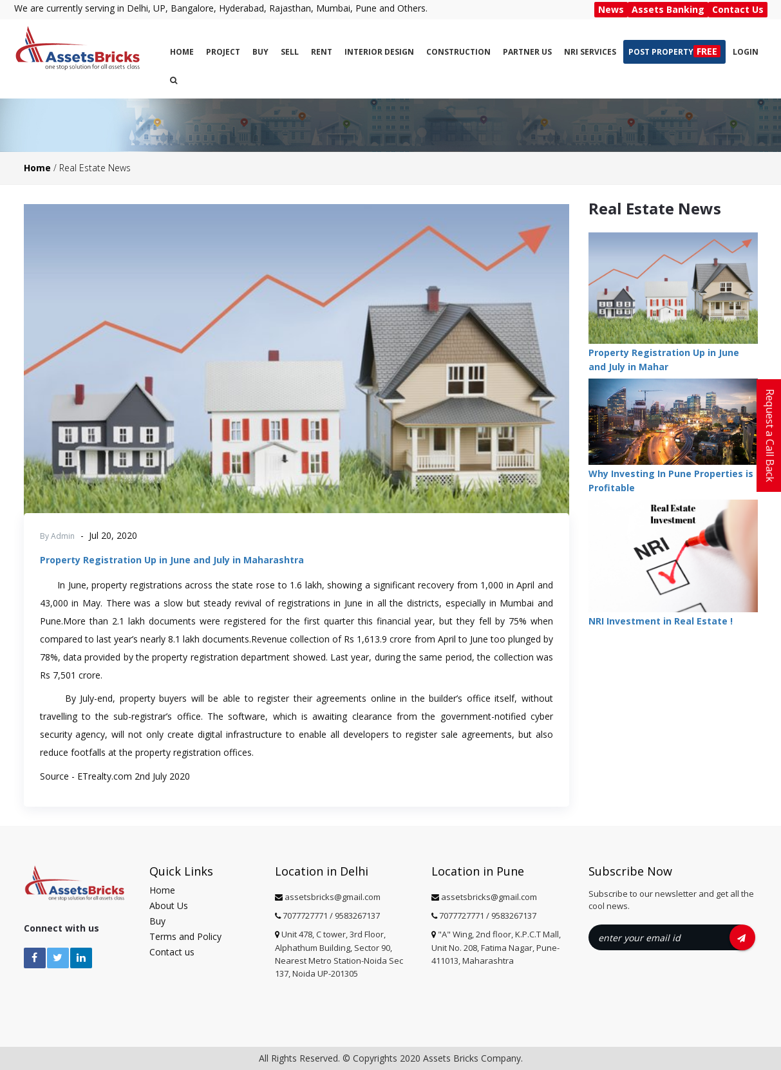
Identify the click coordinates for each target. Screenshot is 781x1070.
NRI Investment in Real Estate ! (660, 621)
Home (182, 51)
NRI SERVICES (590, 51)
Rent (321, 51)
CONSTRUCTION (458, 51)
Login (745, 51)
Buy (260, 51)
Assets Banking (668, 9)
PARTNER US (527, 51)
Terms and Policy (185, 936)
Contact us (171, 952)
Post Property (674, 51)
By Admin (57, 535)
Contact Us (738, 9)
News (611, 9)
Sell (290, 51)
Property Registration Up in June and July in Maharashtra (172, 560)
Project (223, 51)
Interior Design (379, 51)
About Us (168, 905)
